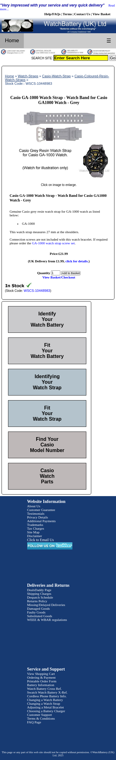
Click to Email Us (40, 540)
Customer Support (39, 715)
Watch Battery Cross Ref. (44, 688)
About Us (33, 506)
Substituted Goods (39, 616)
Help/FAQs (52, 14)
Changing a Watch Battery (45, 700)
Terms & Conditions (41, 718)
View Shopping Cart (41, 674)
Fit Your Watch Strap (47, 413)
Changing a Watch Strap (43, 703)
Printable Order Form (42, 681)
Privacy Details (37, 517)
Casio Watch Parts (47, 476)
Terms (67, 14)
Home (12, 40)
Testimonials (36, 513)
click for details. (77, 261)
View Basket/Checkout (58, 277)
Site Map (33, 532)
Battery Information (40, 685)
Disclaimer (34, 536)
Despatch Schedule (40, 597)
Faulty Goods (36, 612)
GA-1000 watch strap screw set (53, 243)
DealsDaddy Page (39, 590)
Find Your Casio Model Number (47, 445)
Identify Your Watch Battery (47, 319)
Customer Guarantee (41, 510)
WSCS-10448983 (37, 290)
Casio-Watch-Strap (56, 76)
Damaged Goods (38, 608)
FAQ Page (34, 722)
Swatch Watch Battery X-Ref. (47, 692)
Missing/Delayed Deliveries (46, 605)
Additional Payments (41, 521)
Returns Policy (37, 601)
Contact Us (82, 14)
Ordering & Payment (41, 677)
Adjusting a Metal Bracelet (45, 707)
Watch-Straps (28, 76)
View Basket (101, 14)
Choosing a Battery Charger (46, 711)
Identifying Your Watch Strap (47, 382)
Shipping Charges (39, 593)
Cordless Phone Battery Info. (47, 696)
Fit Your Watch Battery (47, 350)
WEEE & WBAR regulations (47, 620)
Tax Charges (35, 528)
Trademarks (35, 525)
